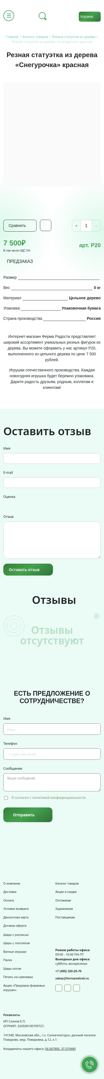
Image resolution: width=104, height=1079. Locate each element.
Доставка (9, 891)
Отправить (23, 814)
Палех (7, 960)
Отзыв (8, 516)
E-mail (8, 472)
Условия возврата (16, 908)
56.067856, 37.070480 (60, 1048)
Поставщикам (65, 917)
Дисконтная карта (16, 917)
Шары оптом (12, 968)
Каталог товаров (67, 883)
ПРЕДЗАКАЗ (20, 261)
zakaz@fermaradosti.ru (72, 978)
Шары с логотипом (16, 943)
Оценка (9, 496)
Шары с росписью (16, 934)
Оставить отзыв (24, 569)
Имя (6, 448)
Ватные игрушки (14, 951)
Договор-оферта (14, 925)
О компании (11, 883)
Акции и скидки (66, 891)
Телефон (10, 743)
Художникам (64, 908)
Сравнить (17, 225)
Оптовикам (63, 900)
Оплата (8, 900)
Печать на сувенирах (18, 977)
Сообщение (12, 768)
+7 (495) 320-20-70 (68, 971)
